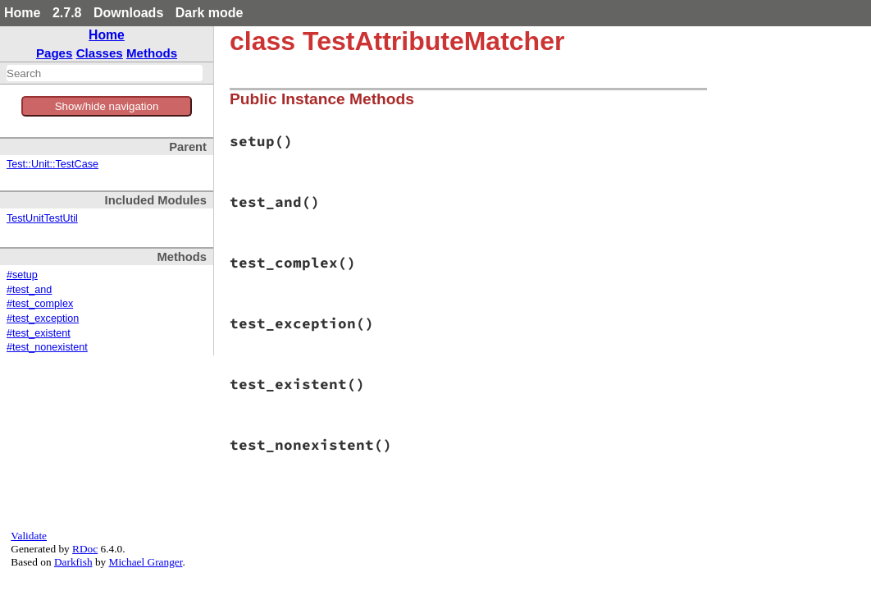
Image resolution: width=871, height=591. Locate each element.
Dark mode (210, 13)
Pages (54, 53)
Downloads (128, 13)
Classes (99, 53)
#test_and (29, 290)
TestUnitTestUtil (42, 218)
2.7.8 (67, 13)
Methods (151, 53)
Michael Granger (146, 562)
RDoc (85, 549)
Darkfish (73, 562)
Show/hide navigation (107, 106)
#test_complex (40, 303)
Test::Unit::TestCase (52, 164)
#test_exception (43, 318)
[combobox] (105, 73)
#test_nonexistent (47, 347)
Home (22, 13)
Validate (29, 535)
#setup (22, 275)
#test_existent (39, 333)
